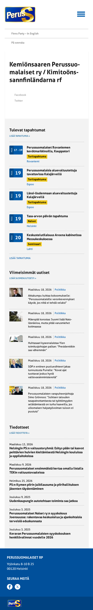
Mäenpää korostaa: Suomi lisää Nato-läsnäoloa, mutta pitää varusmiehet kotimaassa (50, 323)
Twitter (18, 100)
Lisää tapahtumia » (19, 136)
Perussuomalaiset (20, 14)
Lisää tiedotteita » (19, 433)
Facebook (20, 94)
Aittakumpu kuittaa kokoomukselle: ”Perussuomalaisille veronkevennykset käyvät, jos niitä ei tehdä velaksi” (51, 299)
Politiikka (60, 289)
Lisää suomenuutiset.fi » (22, 278)
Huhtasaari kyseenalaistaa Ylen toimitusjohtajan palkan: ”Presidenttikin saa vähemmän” (51, 346)
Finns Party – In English (25, 33)
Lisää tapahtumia (20, 258)
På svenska (17, 42)
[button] (81, 13)
